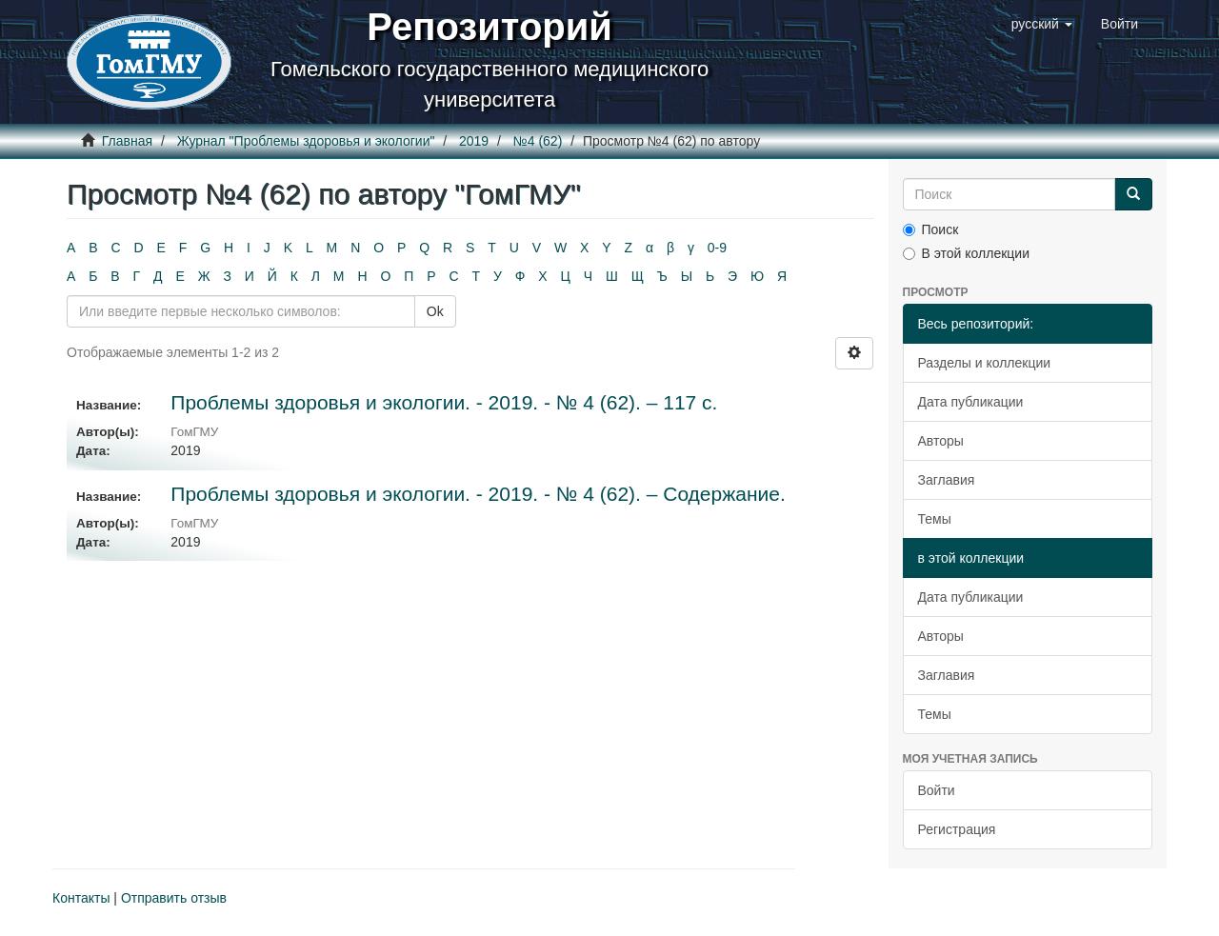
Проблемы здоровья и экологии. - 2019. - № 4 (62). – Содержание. (477, 494)
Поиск (931, 229)
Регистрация (957, 829)
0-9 (717, 247)
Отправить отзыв (174, 898)
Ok (435, 311)
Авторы (941, 440)
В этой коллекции (966, 253)
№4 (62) (538, 141)
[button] (1042, 24)
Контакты (81, 898)
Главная (127, 141)
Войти (936, 790)
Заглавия (946, 480)
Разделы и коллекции (984, 362)
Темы (934, 519)
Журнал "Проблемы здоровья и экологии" (306, 141)
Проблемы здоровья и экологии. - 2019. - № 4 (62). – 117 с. (443, 402)
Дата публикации (971, 401)
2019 (474, 141)
